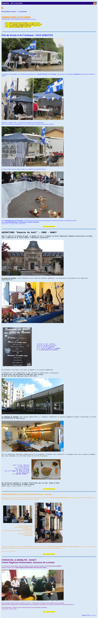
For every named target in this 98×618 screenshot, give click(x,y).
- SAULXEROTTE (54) (24, 23)
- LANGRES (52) (24, 25)
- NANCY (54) (27, 24)
